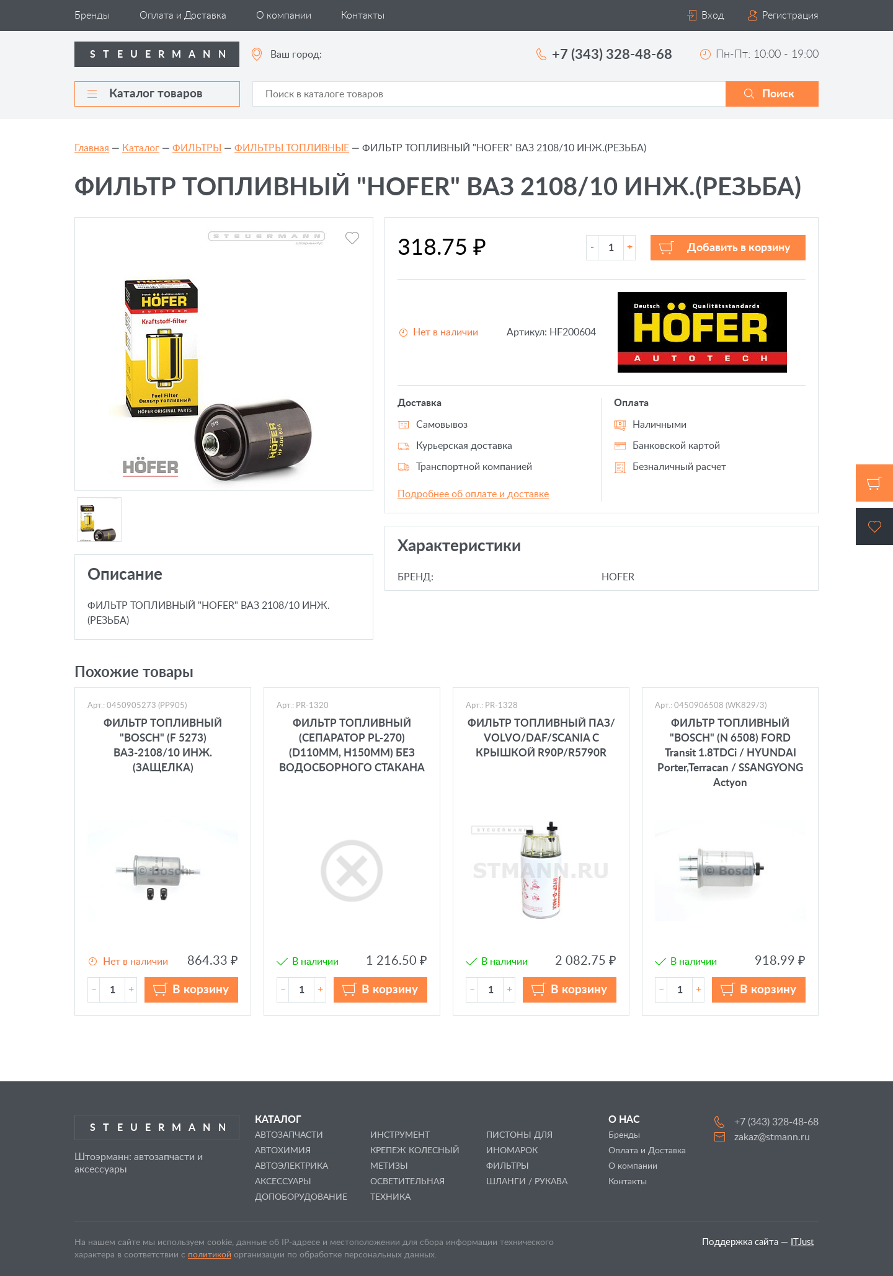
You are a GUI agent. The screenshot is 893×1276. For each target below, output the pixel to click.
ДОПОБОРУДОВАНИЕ (301, 1197)
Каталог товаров (145, 94)
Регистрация (790, 15)
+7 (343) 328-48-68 (612, 54)
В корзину (200, 990)
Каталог (140, 148)
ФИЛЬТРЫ (196, 148)
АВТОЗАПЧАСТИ (289, 1135)
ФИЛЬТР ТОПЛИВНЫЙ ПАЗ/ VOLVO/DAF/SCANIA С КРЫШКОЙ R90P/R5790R (541, 738)
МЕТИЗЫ (389, 1166)
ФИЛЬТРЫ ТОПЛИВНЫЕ (291, 148)
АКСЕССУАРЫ (283, 1181)
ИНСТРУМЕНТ (400, 1135)
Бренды (92, 15)
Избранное (874, 526)
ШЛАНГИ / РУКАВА (526, 1181)
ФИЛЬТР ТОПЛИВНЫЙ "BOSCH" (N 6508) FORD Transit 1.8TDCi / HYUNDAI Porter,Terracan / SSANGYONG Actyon (730, 753)
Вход (712, 15)
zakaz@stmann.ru (772, 1137)
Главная (91, 148)
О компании (283, 15)
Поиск (778, 94)
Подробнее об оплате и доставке (473, 494)
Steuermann (161, 55)
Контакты (362, 15)
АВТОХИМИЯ (283, 1150)
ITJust (802, 1242)
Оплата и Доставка (183, 15)
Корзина (874, 483)
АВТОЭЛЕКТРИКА (291, 1166)
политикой (209, 1255)
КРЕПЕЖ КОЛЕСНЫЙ (415, 1150)
